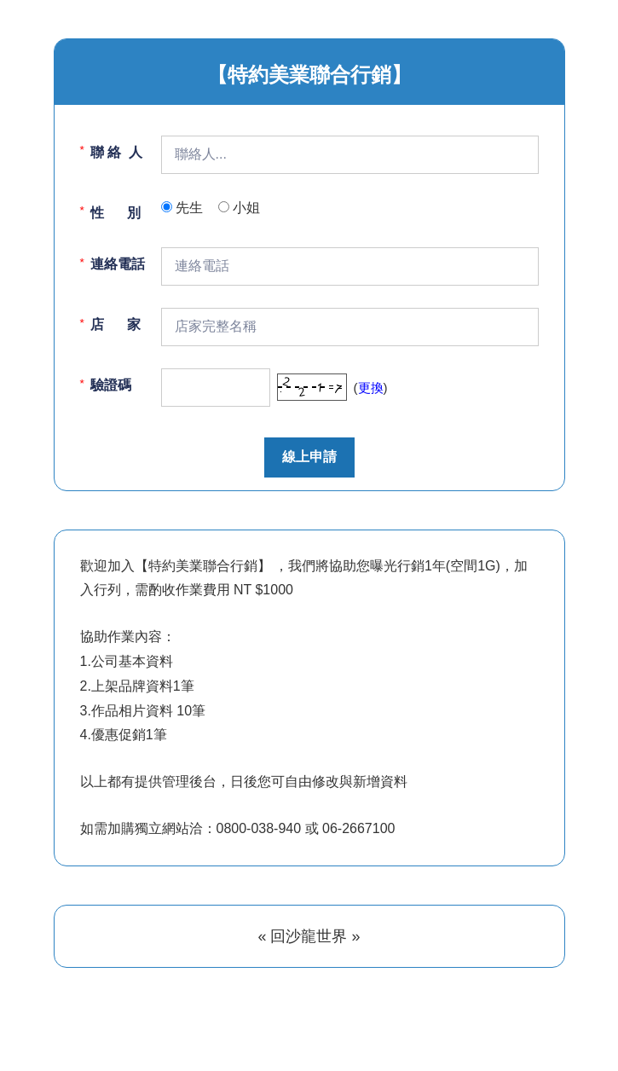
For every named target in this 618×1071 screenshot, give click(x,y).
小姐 (246, 207)
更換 (371, 387)
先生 (189, 207)
